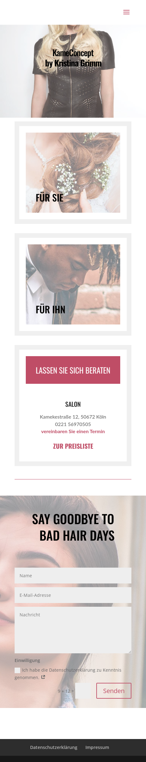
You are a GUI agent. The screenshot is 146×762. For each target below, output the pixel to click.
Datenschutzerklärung (53, 747)
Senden (114, 691)
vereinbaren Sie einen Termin (73, 431)
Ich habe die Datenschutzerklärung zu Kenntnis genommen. (68, 673)
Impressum (97, 747)
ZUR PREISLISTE (73, 446)
